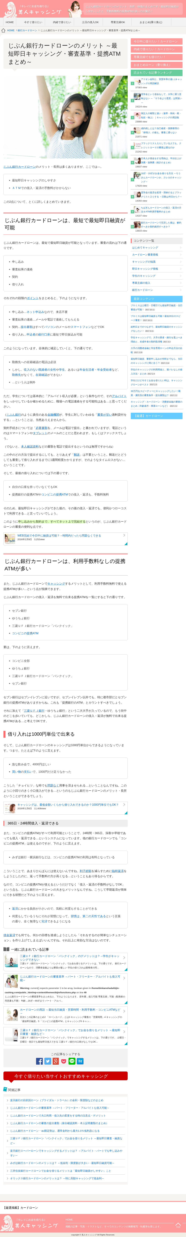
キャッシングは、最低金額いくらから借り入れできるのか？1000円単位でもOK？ (68, 804)
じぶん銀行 (13, 414)
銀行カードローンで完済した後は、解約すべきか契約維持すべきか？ (161, 224)
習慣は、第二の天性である (88, 916)
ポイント (33, 298)
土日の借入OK (90, 22)
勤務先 (16, 375)
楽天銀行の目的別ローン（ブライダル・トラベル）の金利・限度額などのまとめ (56, 1100)
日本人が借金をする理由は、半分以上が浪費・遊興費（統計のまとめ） (161, 160)
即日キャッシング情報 (145, 268)
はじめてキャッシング (145, 247)
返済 (15, 908)
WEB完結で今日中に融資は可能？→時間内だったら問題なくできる (59, 535)
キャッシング (56, 583)
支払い (28, 771)
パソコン (50, 327)
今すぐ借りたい (33, 22)
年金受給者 (104, 369)
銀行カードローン (27, 30)
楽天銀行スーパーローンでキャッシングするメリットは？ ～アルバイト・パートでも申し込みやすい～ (66, 1153)
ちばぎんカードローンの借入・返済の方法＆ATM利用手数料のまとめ (161, 209)
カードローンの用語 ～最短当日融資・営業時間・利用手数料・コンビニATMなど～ (70, 1011)
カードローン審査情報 (145, 254)
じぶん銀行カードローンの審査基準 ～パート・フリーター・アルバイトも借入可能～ (70, 978)
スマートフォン (81, 327)
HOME (10, 22)
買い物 (16, 771)
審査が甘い (104, 414)
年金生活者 (87, 369)
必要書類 (41, 428)
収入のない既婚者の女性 (40, 369)
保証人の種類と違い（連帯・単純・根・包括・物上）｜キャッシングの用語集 (161, 115)
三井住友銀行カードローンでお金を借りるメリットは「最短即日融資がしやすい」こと (60, 1170)
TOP (178, 1227)
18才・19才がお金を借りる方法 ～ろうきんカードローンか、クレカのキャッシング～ (161, 177)
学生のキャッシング (143, 275)
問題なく (53, 785)
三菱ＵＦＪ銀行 (34, 710)
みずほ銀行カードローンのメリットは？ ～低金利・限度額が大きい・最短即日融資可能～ (62, 1162)
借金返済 (9, 935)
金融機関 (53, 414)
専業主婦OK (118, 22)
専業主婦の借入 (141, 282)
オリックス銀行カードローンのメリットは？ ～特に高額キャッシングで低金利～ (57, 1178)
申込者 (31, 334)
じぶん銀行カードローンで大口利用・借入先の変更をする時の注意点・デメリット (58, 1115)
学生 (62, 369)
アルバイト (119, 396)
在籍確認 (41, 375)
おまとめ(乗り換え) (151, 22)
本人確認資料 (30, 446)
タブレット (40, 433)
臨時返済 (118, 871)
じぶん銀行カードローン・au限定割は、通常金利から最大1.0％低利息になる (55, 1130)
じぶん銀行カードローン (19, 166)
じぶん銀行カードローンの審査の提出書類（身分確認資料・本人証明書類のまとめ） (59, 1123)
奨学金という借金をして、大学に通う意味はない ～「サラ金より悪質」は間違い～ (161, 98)
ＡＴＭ (16, 188)
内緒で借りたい (62, 22)
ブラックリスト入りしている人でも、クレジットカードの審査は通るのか (161, 145)
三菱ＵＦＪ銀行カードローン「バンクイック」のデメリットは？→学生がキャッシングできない (69, 957)
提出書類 (26, 327)
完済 (44, 921)
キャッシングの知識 (143, 261)
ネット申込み (35, 312)
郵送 (77, 454)
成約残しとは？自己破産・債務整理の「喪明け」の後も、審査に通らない (160, 130)
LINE (72, 1060)
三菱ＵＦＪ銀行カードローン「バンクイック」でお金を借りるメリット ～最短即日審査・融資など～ (70, 1032)
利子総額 (85, 871)
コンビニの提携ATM (54, 494)
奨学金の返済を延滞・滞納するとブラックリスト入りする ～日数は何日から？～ (161, 194)
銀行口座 (44, 334)
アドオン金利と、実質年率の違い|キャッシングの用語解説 (161, 81)
